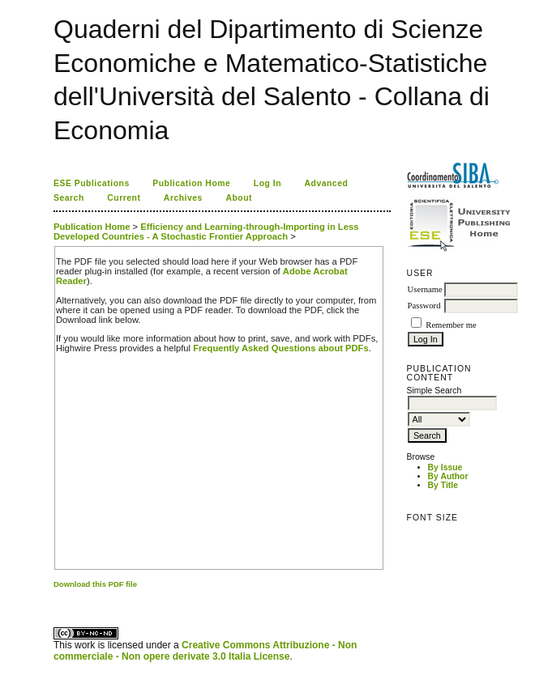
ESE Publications (92, 183)
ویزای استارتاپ (57, 598)
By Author (448, 476)
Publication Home (191, 183)
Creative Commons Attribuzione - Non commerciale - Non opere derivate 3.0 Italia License (205, 650)
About (238, 197)
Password (424, 305)
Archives (183, 197)
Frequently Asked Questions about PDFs (281, 348)
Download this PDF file (95, 584)
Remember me (451, 325)
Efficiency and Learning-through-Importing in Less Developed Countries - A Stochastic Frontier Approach (206, 231)
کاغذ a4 (55, 598)
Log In (267, 183)
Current (123, 197)
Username (425, 289)
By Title (443, 485)
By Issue (445, 467)
